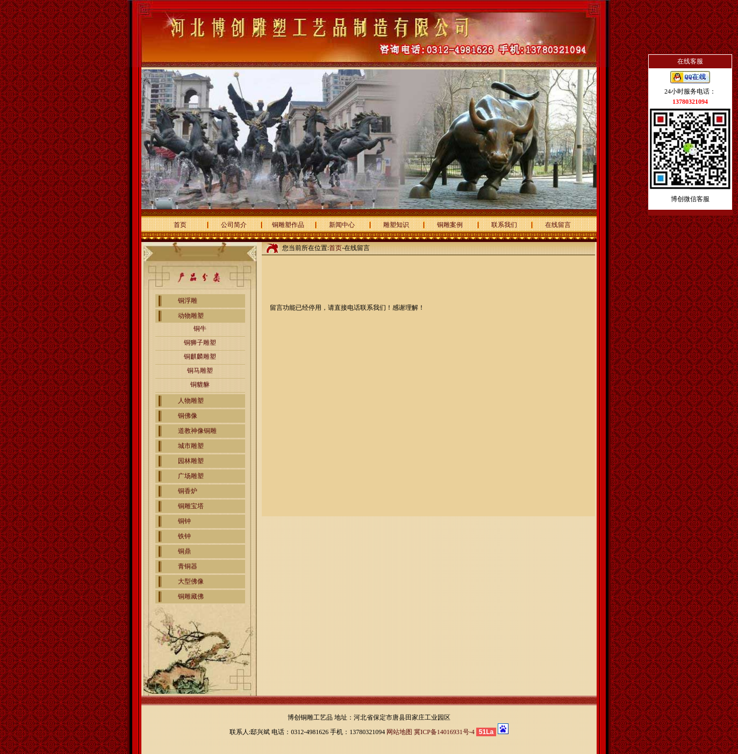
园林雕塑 (191, 461)
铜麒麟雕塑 (200, 356)
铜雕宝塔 (191, 506)
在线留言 (558, 225)
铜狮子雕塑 (200, 342)
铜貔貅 (200, 384)
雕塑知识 (396, 225)
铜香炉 (187, 491)
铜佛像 (187, 415)
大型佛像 (191, 581)
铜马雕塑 (200, 370)
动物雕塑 (191, 315)
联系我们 (504, 225)
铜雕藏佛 (191, 596)
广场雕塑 (191, 476)
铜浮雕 (187, 300)
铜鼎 (184, 551)
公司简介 (234, 225)
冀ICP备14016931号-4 (444, 732)
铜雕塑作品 (288, 225)
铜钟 (184, 521)
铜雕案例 (450, 225)
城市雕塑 (191, 446)
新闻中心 (342, 225)
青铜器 (187, 566)
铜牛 (200, 328)
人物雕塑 (191, 400)
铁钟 (184, 536)
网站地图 (399, 732)
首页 (180, 225)
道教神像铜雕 (197, 431)
